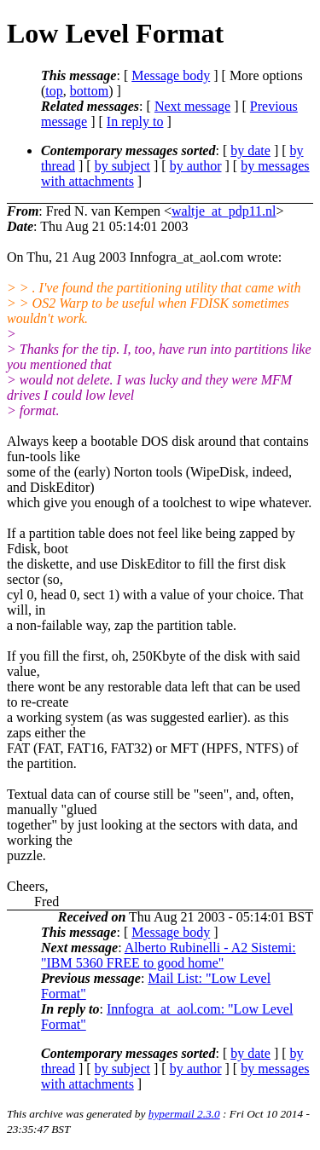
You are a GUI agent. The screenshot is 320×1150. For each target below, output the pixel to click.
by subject (122, 166)
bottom (89, 91)
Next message (192, 106)
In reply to (135, 121)
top (53, 91)
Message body (170, 75)
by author (196, 166)
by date (250, 150)
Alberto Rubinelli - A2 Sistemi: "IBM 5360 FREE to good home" (168, 955)
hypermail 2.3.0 (184, 1113)
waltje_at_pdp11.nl (224, 211)
